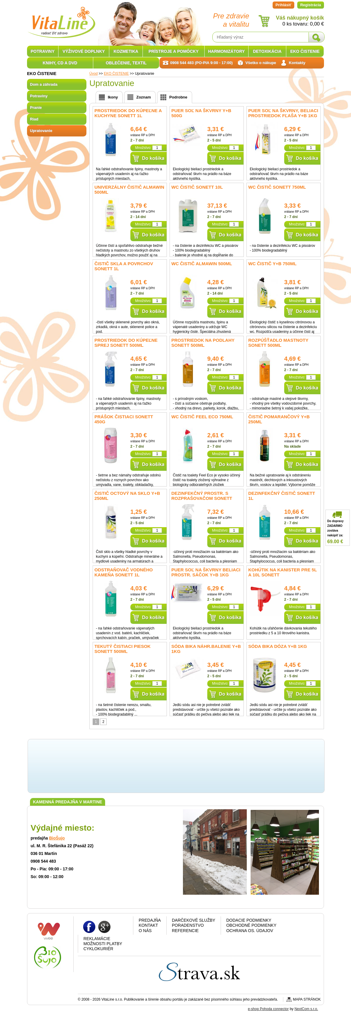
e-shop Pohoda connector (268, 1009)
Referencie (185, 930)
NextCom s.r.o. (306, 1009)
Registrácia (310, 5)
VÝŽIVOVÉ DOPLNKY (84, 51)
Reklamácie (96, 938)
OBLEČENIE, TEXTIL (126, 63)
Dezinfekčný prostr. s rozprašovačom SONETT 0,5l (201, 498)
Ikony (113, 97)
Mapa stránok (307, 999)
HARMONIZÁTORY (226, 51)
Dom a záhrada (43, 84)
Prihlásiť (283, 5)
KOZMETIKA (125, 51)
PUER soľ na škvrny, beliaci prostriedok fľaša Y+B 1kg (283, 113)
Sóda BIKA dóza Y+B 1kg (277, 646)
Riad (34, 119)
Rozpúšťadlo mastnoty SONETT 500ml (278, 343)
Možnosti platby (102, 943)
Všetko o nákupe (261, 63)
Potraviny (39, 96)
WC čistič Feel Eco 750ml (202, 416)
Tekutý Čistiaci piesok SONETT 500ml (122, 649)
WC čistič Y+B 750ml (272, 263)
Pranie (36, 107)
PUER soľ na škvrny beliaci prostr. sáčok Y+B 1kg (206, 572)
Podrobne (178, 97)
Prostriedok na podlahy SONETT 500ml (203, 343)
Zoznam (143, 97)
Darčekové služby (193, 920)
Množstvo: (143, 148)
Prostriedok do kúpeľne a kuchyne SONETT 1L (128, 113)
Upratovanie (41, 130)
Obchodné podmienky (251, 925)
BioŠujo (57, 838)
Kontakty (297, 63)
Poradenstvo (188, 925)
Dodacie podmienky (248, 920)
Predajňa (150, 920)
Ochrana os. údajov (249, 930)
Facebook (89, 926)
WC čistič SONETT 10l (197, 187)
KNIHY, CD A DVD (60, 63)
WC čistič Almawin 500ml (201, 263)
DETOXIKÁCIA (267, 51)
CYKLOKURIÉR (98, 948)
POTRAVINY (43, 51)
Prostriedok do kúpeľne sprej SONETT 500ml (126, 343)
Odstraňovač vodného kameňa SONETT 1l (123, 572)
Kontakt (148, 925)
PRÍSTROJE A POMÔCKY (173, 51)
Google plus (104, 926)
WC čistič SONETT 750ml (277, 187)
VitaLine (61, 19)
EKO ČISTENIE (305, 51)
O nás (145, 930)
